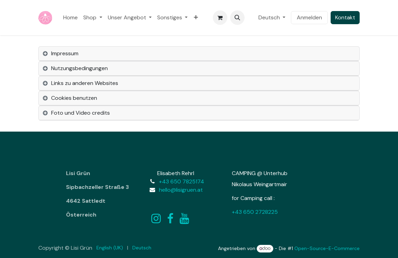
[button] (237, 17)
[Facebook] (170, 219)
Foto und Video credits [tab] (80, 112)
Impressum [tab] (64, 53)
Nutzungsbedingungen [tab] (79, 68)
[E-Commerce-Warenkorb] (220, 17)
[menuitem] (70, 18)
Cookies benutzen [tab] (74, 98)
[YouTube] (184, 219)
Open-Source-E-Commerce (327, 248)
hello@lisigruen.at (181, 189)
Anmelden (309, 17)
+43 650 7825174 (181, 181)
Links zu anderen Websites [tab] (84, 83)
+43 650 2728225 (255, 212)
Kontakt (345, 17)
